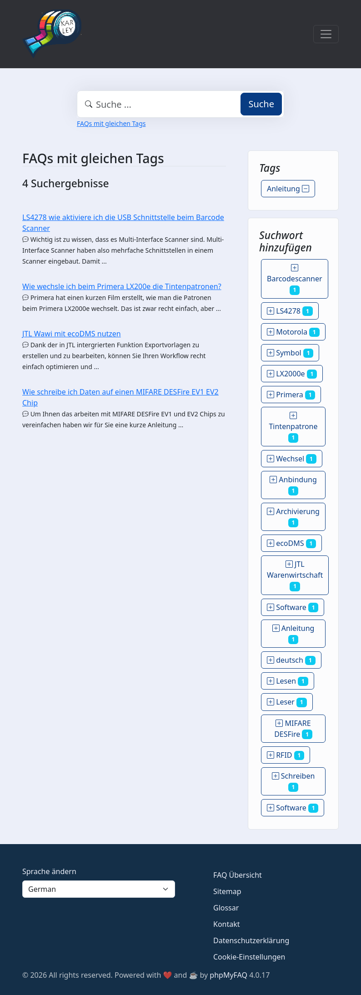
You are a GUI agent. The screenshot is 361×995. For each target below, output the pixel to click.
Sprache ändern (49, 871)
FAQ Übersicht (237, 875)
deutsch (291, 660)
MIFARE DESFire (293, 728)
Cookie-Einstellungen (249, 957)
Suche (261, 104)
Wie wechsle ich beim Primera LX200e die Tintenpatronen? (121, 286)
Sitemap (227, 891)
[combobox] (180, 104)
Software (292, 607)
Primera (291, 395)
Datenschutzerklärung (251, 940)
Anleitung (288, 189)
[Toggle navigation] (326, 34)
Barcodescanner (294, 279)
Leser (287, 702)
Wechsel (291, 459)
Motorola (293, 332)
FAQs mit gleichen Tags (111, 123)
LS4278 (290, 311)
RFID (285, 755)
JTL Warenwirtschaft (295, 575)
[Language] (98, 889)
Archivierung (293, 516)
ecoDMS (291, 543)
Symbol (290, 353)
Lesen (287, 681)
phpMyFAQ (228, 975)
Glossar (226, 908)
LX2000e (292, 374)
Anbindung (293, 485)
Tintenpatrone (293, 426)
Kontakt (226, 924)
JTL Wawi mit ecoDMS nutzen (71, 334)
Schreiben (293, 781)
